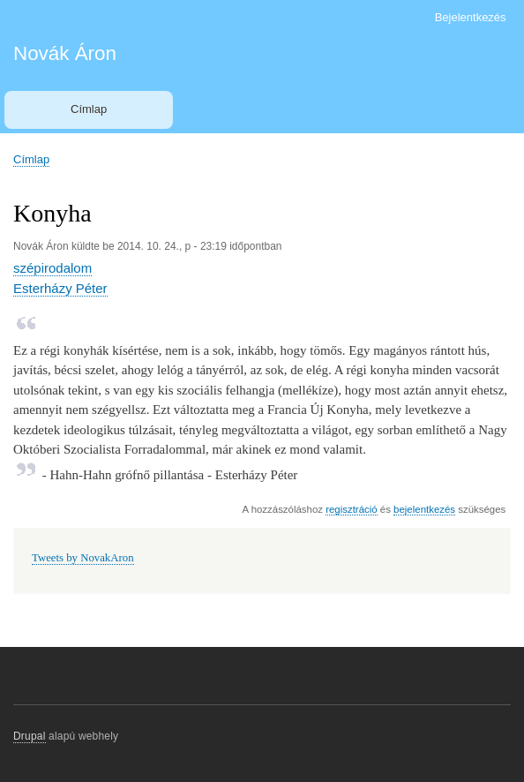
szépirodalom (52, 267)
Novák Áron (64, 53)
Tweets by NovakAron (83, 558)
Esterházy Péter (60, 288)
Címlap (89, 109)
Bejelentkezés (470, 17)
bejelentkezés (424, 509)
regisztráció (351, 509)
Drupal (29, 736)
